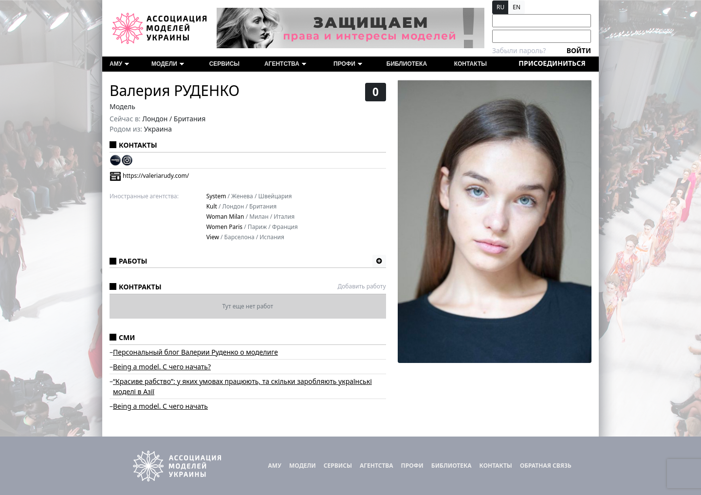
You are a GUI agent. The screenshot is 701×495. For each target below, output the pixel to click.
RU (500, 7)
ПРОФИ (347, 63)
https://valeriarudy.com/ (149, 175)
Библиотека (407, 63)
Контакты (470, 63)
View (212, 237)
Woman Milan (225, 216)
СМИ (127, 337)
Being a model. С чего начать (160, 406)
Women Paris (224, 227)
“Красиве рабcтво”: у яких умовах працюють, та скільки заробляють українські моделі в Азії (242, 386)
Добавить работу (361, 286)
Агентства (285, 63)
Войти (579, 50)
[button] (379, 261)
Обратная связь (546, 465)
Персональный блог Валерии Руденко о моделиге (195, 352)
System (216, 196)
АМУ (119, 63)
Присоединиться (551, 63)
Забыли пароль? (519, 50)
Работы (133, 261)
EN (516, 7)
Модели (167, 63)
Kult (211, 206)
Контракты (140, 286)
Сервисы (224, 63)
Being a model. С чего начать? (162, 366)
